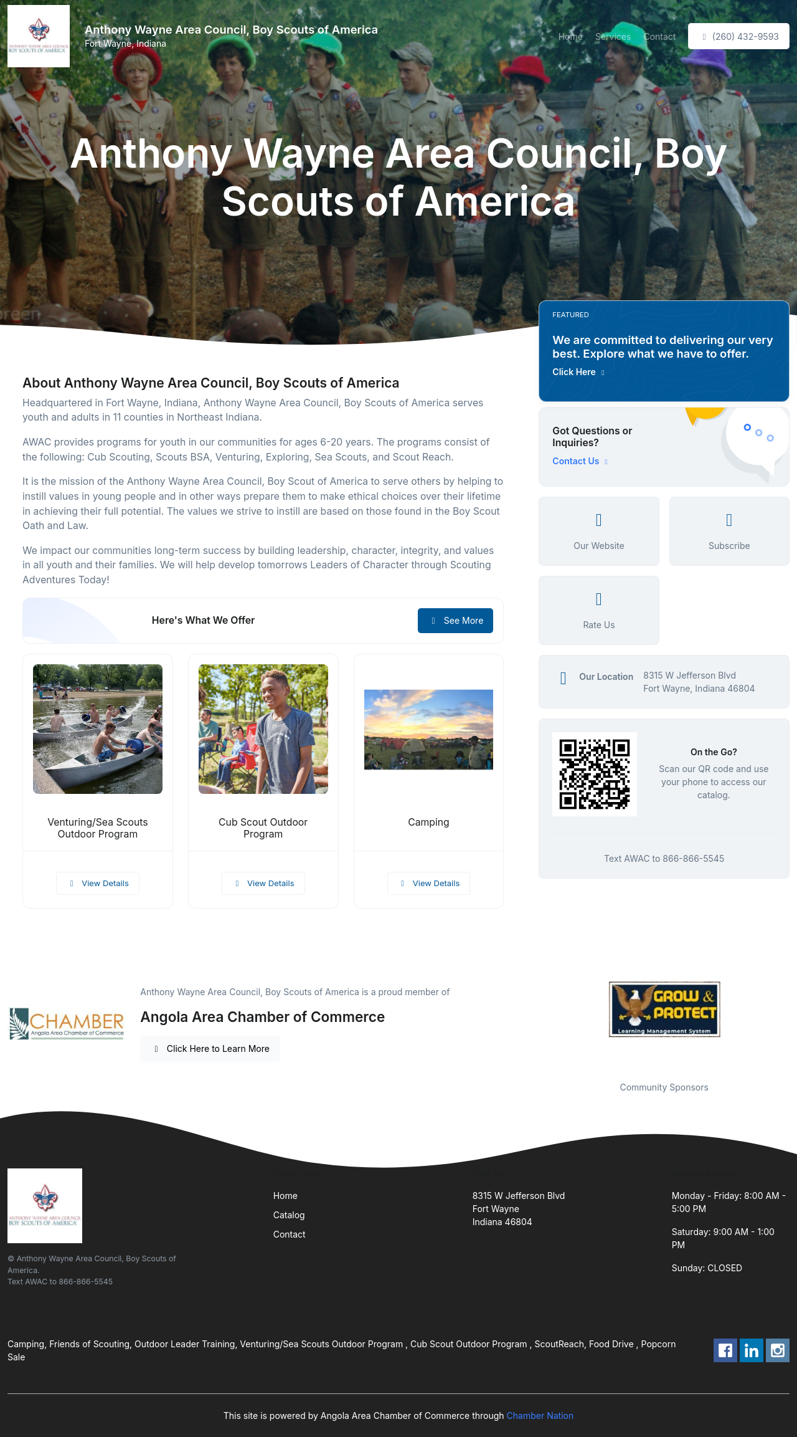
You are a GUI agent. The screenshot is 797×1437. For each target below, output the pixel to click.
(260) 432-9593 (739, 36)
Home (571, 36)
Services (613, 36)
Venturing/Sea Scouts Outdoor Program (97, 828)
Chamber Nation (540, 1415)
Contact (659, 36)
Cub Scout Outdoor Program (263, 828)
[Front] (41, 36)
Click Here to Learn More (210, 1048)
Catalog (289, 1215)
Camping (429, 822)
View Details (98, 883)
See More (455, 620)
